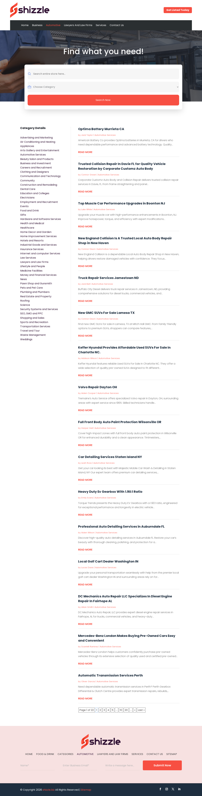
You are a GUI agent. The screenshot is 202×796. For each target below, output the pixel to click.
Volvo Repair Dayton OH (97, 387)
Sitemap (171, 754)
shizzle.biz (49, 790)
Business (37, 25)
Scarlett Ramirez (89, 646)
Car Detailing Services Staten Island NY (110, 457)
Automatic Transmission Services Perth (110, 675)
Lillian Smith (87, 607)
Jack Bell (85, 283)
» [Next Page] (134, 710)
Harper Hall (87, 428)
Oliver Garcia (88, 681)
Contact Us (117, 25)
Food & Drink (45, 754)
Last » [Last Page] (141, 710)
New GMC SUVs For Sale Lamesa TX (106, 313)
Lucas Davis (87, 567)
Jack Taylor (87, 135)
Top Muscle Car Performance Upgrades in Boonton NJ (121, 203)
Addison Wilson (89, 358)
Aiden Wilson (87, 532)
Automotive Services (105, 135)
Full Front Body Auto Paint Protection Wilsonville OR (119, 422)
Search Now (103, 100)
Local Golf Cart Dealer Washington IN (108, 561)
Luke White (86, 209)
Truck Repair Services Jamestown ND (108, 278)
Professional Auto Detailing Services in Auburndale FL (121, 526)
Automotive (53, 25)
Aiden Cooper (88, 393)
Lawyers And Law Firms (78, 25)
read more (85, 152)
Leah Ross (86, 462)
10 (121, 710)
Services (101, 25)
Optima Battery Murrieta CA (101, 129)
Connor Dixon (88, 249)
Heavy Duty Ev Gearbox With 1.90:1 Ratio (110, 491)
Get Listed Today (177, 10)
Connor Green (88, 174)
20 (126, 710)
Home (25, 25)
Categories (65, 754)
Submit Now (162, 765)
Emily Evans (87, 497)
